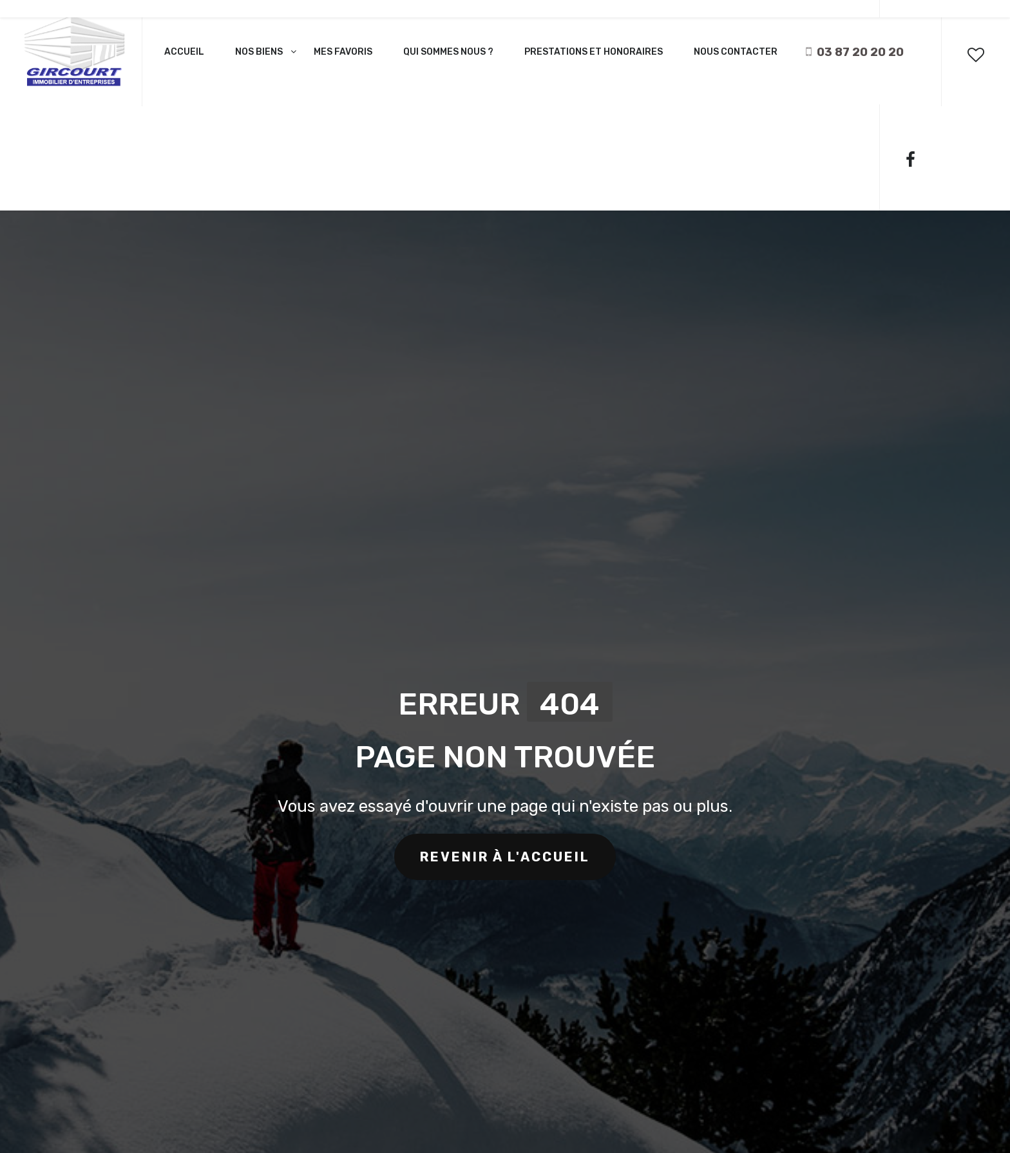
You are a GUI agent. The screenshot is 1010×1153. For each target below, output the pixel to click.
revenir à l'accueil (505, 857)
